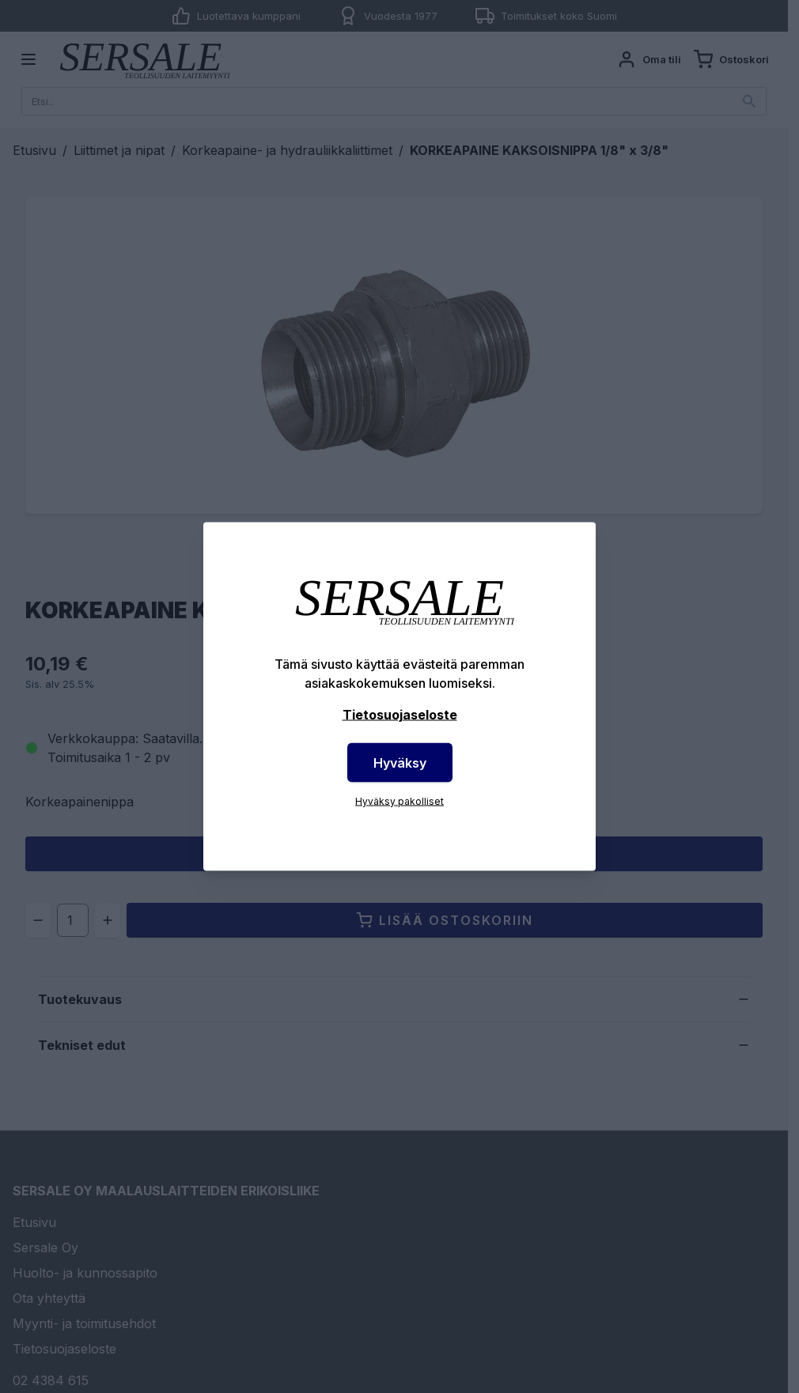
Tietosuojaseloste (400, 715)
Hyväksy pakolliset (399, 801)
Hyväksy (399, 763)
